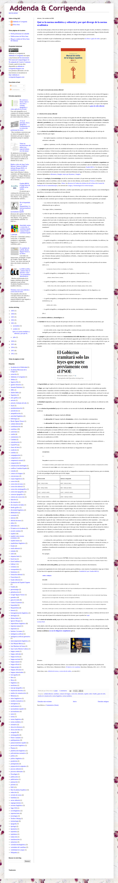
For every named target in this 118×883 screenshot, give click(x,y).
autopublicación (15, 413)
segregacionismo (16, 803)
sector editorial (15, 800)
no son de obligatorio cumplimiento (60, 631)
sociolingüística (15, 811)
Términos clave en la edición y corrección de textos (20, 291)
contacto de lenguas (65, 694)
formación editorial (17, 574)
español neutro (15, 540)
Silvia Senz (16, 24)
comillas (13, 452)
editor (12, 523)
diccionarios (14, 502)
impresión (14, 628)
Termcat (92, 181)
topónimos (14, 834)
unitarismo (14, 842)
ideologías (14, 615)
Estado (13, 546)
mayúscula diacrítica (17, 690)
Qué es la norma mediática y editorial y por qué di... (21, 332)
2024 (13, 314)
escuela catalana (16, 531)
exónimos (14, 567)
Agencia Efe (14, 382)
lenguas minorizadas (17, 672)
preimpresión (15, 764)
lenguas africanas (16, 670)
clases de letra (15, 447)
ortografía (14, 732)
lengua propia (15, 667)
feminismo (14, 572)
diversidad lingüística (17, 510)
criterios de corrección (17, 497)
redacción (14, 792)
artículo (13, 400)
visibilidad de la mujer (17, 850)
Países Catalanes (16, 737)
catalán (13, 434)
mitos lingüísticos (16, 698)
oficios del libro (15, 730)
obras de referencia (16, 727)
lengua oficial (15, 664)
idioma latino (15, 618)
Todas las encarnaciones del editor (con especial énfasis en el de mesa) (25, 147)
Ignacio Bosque (15, 621)
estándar (13, 551)
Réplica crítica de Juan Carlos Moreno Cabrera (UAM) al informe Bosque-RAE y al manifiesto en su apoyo (20, 167)
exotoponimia (15, 569)
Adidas (13, 379)
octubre (15, 329)
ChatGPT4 (14, 445)
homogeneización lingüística (19, 613)
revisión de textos (16, 795)
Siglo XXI (14, 808)
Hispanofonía (15, 608)
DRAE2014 (14, 512)
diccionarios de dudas (17, 505)
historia (13, 610)
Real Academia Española (18, 790)
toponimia (14, 831)
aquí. (88, 615)
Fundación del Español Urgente (20, 582)
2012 (13, 353)
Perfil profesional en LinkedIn (20, 34)
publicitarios (14, 779)
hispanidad (14, 605)
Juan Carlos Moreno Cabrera (19, 649)
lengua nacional (15, 659)
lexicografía (14, 675)
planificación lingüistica (18, 751)
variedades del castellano (18, 847)
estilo (90, 694)
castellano (56, 694)
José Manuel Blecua (17, 643)
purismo (13, 784)
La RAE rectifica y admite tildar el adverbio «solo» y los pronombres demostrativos (25, 272)
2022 (13, 320)
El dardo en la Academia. (73, 667)
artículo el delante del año (19, 403)
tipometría (14, 829)
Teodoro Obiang (16, 818)
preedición (14, 761)
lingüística (14, 683)
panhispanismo (15, 740)
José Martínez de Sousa (18, 646)
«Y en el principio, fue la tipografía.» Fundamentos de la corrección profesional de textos (20, 125)
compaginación (15, 455)
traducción (14, 837)
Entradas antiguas (103, 701)
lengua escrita (15, 656)
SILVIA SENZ (13, 13)
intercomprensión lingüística (19, 641)
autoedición (14, 411)
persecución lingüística (18, 745)
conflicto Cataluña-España (19, 468)
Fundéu (95, 694)
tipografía (14, 824)
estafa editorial (15, 548)
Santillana (14, 797)
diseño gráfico (15, 507)
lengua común (15, 651)
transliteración (15, 839)
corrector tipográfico (17, 494)
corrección (74, 694)
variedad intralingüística (18, 844)
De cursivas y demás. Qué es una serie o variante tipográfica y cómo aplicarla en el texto (20, 104)
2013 (13, 350)
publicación (14, 777)
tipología (13, 826)
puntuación (14, 782)
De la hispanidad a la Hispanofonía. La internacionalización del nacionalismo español (21, 207)
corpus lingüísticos (16, 479)
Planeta (13, 748)
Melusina (13, 696)
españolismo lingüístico (18, 543)
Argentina (14, 395)
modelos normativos (17, 701)
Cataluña (13, 439)
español (86, 694)
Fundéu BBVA (90, 167)
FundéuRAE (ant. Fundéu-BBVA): (89, 571)
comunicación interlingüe (18, 466)
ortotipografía (15, 735)
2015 (13, 344)
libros (12, 680)
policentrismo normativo (18, 753)
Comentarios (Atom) (52, 705)
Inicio (75, 701)
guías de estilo (101, 694)
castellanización (15, 426)
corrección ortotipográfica (19, 489)
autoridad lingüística (17, 416)
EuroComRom (15, 561)
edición (13, 518)
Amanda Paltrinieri (16, 387)
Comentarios (15, 89)
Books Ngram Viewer (17, 421)
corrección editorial (17, 486)
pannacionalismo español (18, 743)
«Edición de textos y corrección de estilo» (60, 671)
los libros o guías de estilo (92, 38)
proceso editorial (16, 769)
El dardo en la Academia (18, 528)
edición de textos (16, 520)
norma (13, 717)
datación (13, 499)
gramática (14, 597)
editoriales (80, 694)
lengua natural (15, 662)
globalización (15, 592)
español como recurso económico (17, 537)
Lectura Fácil (41, 622)
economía (14, 515)
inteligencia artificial (17, 634)
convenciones (15, 476)
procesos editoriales (17, 771)
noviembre (16, 326)
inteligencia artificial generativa (20, 636)
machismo (14, 685)
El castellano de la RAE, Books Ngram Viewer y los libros (25, 250)
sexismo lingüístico (17, 805)
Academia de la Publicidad (19, 367)
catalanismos (15, 437)
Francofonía (14, 577)
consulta (13, 471)
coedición (14, 450)
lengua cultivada (16, 654)
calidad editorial (48, 694)
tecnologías (14, 816)
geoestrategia (15, 589)
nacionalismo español (17, 709)
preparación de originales (18, 766)
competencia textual (17, 460)
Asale (12, 405)
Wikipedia (14, 852)
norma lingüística (57, 696)
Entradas (13, 86)
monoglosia (14, 703)
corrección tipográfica (17, 492)
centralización (15, 442)
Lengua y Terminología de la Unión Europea (80, 185)
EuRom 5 (13, 564)
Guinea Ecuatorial (16, 602)
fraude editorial (15, 580)
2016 (13, 341)
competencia (14, 458)
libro (12, 677)
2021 (13, 323)
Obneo (63, 183)
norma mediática (67, 696)
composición (15, 463)
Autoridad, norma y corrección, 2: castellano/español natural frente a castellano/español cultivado (21, 230)
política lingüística (16, 758)
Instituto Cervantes (16, 631)
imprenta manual (16, 626)
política (13, 756)
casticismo (14, 432)
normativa (14, 724)
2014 (13, 347)
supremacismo (15, 813)
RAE (12, 787)
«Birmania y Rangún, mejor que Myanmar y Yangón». (65, 174)
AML (12, 390)
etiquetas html (15, 556)
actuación (14, 374)
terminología (15, 821)
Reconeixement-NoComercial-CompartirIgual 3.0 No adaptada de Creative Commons (19, 60)
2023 (13, 317)
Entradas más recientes (45, 701)
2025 (13, 311)
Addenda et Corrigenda (20, 21)
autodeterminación (16, 408)
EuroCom (14, 559)
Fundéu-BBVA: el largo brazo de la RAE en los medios (25, 186)
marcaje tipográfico (17, 688)
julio (14, 337)
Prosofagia (14, 774)
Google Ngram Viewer (18, 595)
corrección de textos (17, 484)
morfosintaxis (15, 706)
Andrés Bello (15, 392)
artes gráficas (15, 398)
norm (12, 714)
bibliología (14, 419)
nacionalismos (15, 711)
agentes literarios (16, 385)
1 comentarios (63, 690)
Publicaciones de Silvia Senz (19, 36)
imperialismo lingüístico (18, 623)
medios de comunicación (45, 696)
